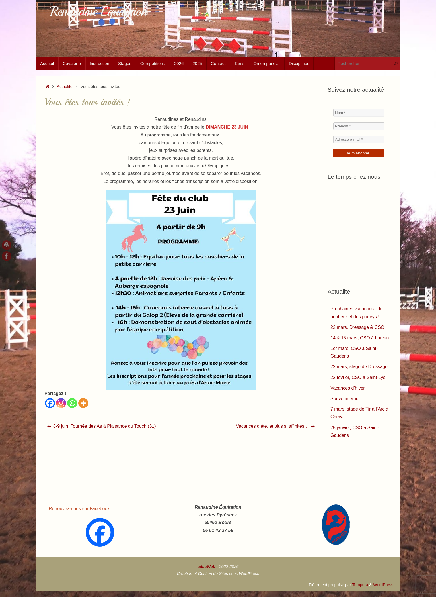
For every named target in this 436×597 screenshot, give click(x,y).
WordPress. (383, 584)
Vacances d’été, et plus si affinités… (275, 426)
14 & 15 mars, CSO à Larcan (359, 337)
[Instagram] (61, 403)
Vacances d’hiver (347, 388)
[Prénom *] (358, 126)
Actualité (65, 86)
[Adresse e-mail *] (358, 139)
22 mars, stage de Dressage (359, 366)
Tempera (360, 584)
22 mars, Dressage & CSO (357, 327)
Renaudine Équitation (98, 11)
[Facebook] (50, 403)
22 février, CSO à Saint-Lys (357, 377)
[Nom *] (358, 113)
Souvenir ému (344, 398)
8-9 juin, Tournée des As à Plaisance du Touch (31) (101, 426)
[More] (83, 403)
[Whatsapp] (72, 403)
